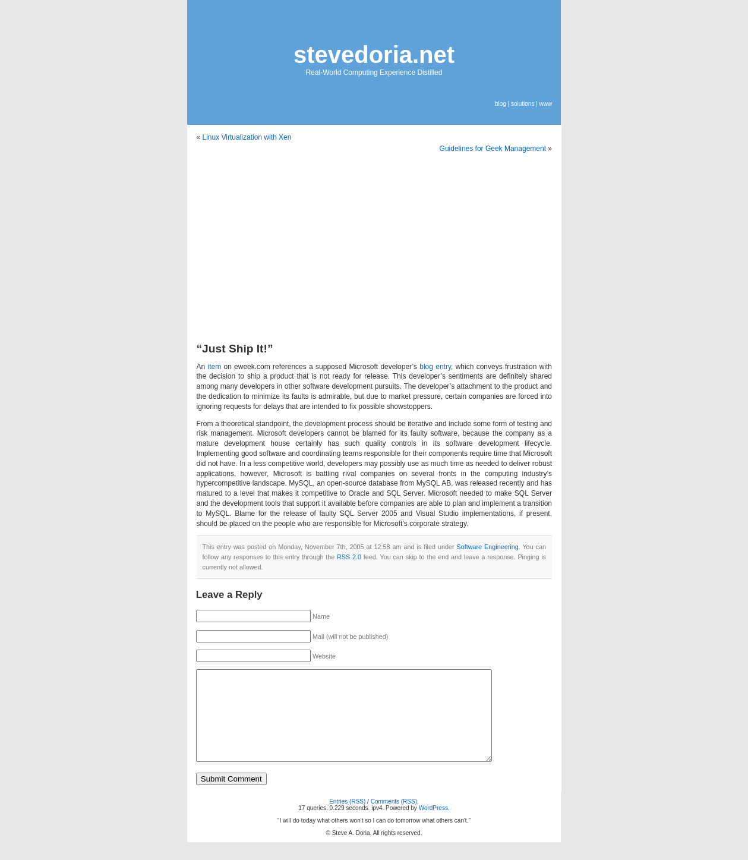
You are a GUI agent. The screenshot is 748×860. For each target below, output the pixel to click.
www (546, 103)
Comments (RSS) (394, 819)
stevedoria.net (374, 55)
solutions (522, 103)
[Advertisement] (374, 251)
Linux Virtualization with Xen (247, 137)
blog (500, 103)
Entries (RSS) (347, 819)
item (214, 367)
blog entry (435, 367)
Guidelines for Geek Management (493, 148)
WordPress (433, 826)
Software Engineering (487, 546)
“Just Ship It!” (235, 348)
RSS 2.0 (349, 556)
